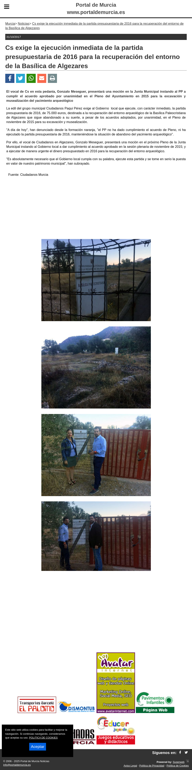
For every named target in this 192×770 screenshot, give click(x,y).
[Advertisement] (96, 208)
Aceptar (37, 746)
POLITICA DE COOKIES (43, 737)
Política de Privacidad (151, 765)
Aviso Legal (130, 765)
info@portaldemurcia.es (17, 764)
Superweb (178, 762)
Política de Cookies (177, 765)
